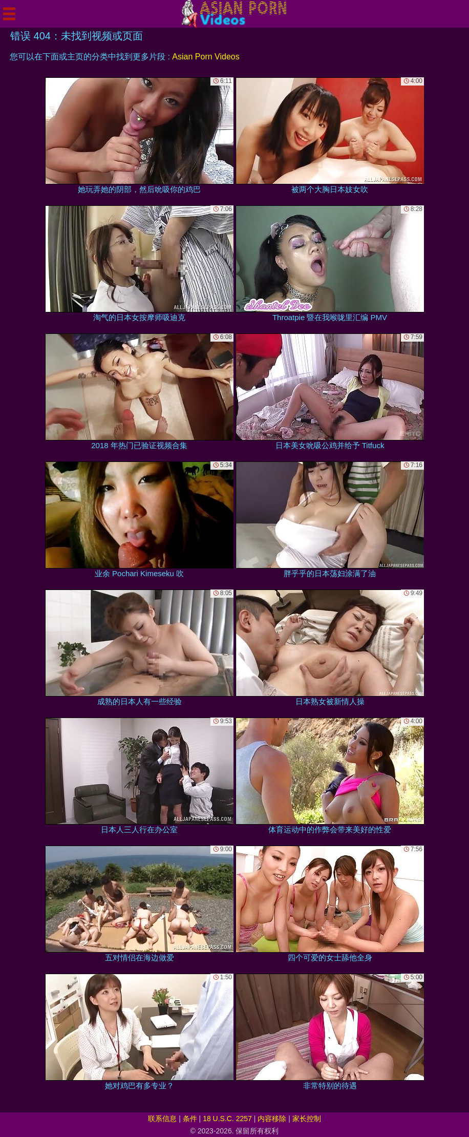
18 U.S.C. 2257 (227, 1118)
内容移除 (272, 1118)
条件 (190, 1118)
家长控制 (306, 1118)
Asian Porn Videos (205, 56)
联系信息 (162, 1118)
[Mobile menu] (9, 14)
